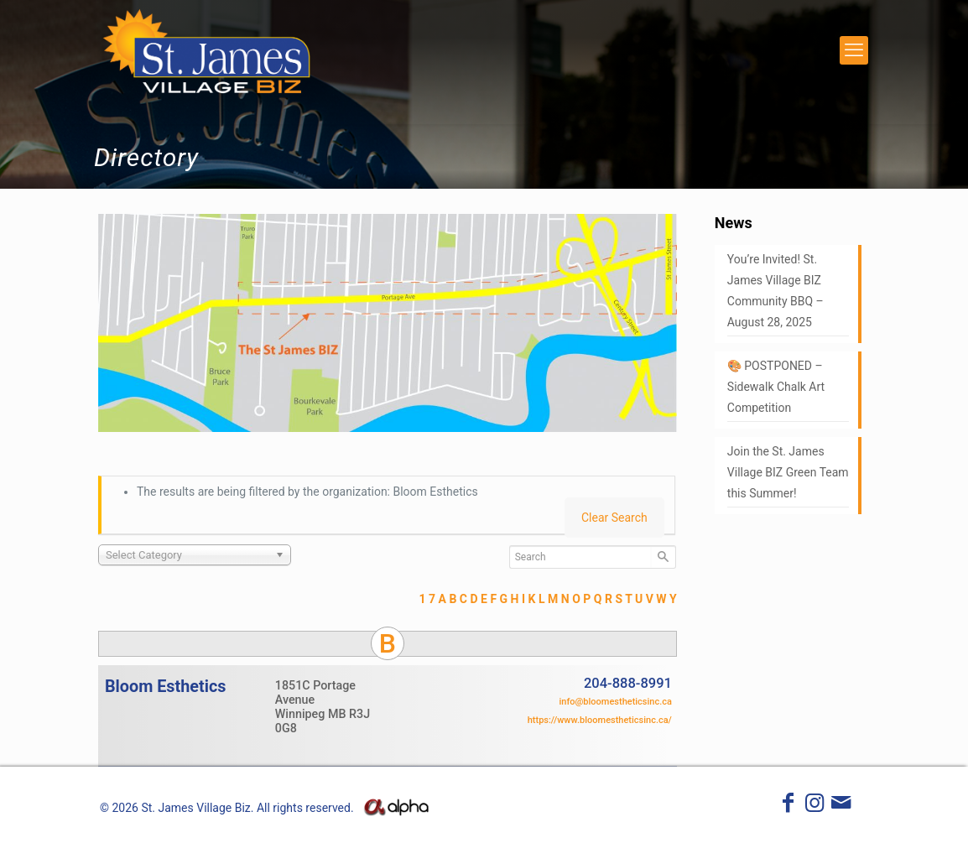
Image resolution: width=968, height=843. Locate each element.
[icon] (841, 806)
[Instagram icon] (814, 806)
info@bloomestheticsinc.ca (615, 701)
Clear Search (614, 517)
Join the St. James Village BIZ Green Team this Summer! (788, 472)
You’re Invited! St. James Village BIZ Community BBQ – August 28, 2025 (775, 290)
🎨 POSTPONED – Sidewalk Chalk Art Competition (776, 386)
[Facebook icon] (788, 806)
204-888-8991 (628, 684)
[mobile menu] (854, 50)
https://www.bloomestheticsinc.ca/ (600, 720)
